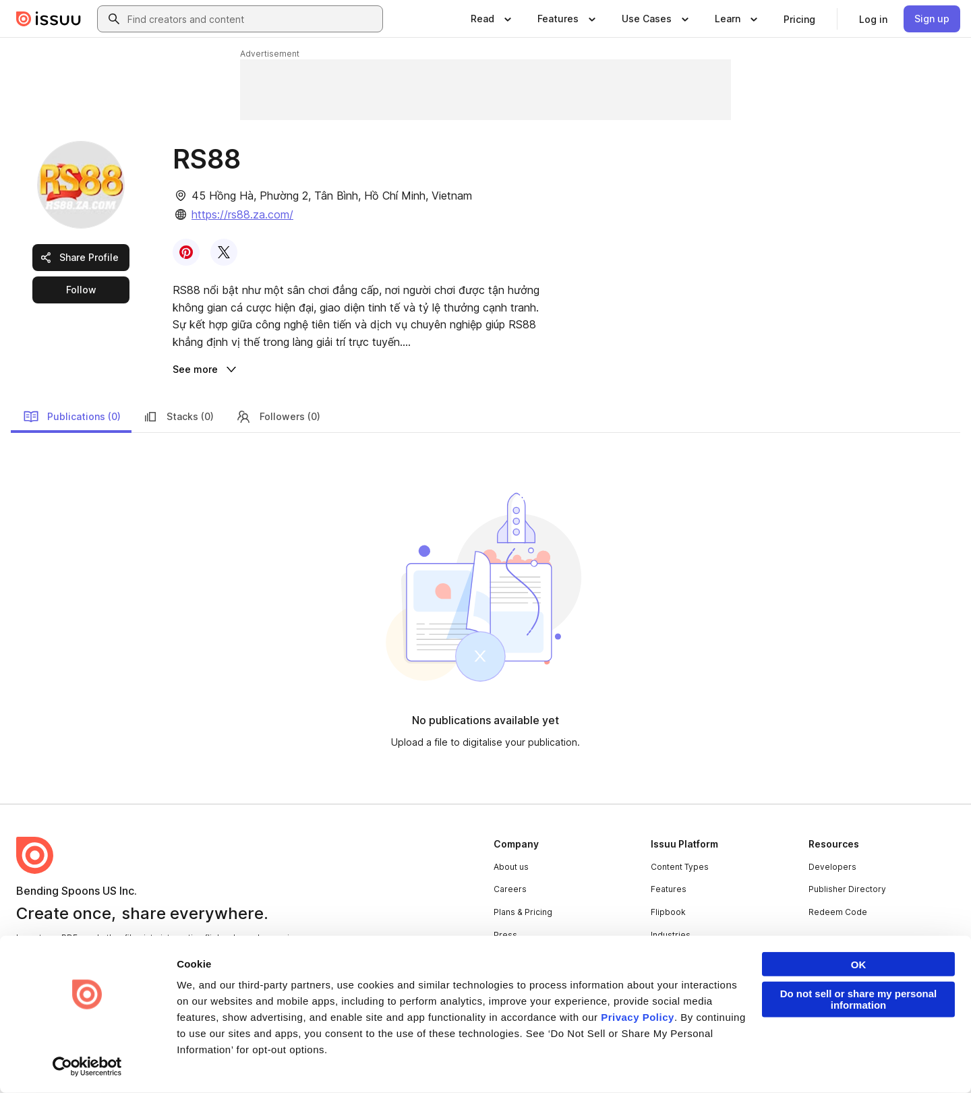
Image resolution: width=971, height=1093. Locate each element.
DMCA (278, 1061)
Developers (832, 867)
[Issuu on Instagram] (885, 1060)
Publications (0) (72, 417)
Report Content (219, 1061)
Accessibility (366, 1061)
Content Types (680, 867)
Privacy (72, 1061)
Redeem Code (837, 912)
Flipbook (668, 912)
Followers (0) (277, 417)
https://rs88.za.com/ (242, 214)
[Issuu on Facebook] (723, 1060)
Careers (510, 889)
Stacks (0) (178, 417)
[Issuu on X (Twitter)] (831, 1060)
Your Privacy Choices (457, 1062)
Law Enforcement (138, 1061)
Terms (28, 1061)
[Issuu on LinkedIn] (777, 1060)
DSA (315, 1061)
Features (668, 889)
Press (505, 935)
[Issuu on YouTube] (938, 1060)
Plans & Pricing (523, 912)
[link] (799, 18)
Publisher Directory (847, 889)
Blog (503, 957)
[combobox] (252, 19)
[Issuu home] (48, 18)
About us (511, 867)
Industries (670, 935)
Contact (509, 980)
